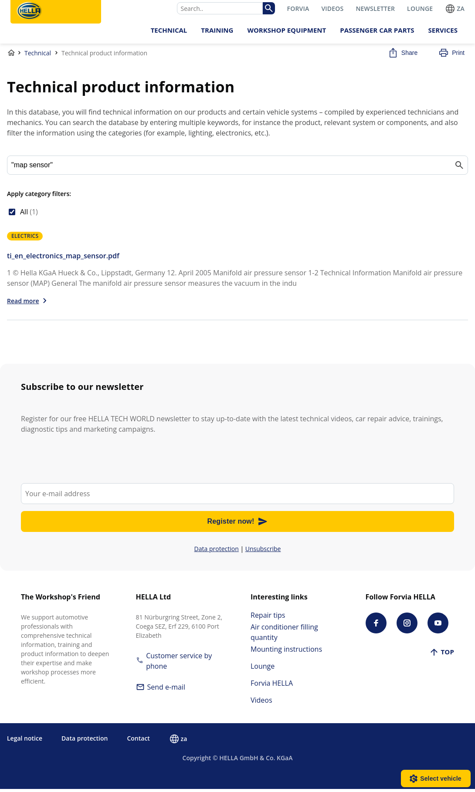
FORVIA (298, 8)
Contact (138, 741)
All (29, 215)
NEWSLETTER (375, 8)
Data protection (216, 552)
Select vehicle (440, 778)
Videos (261, 703)
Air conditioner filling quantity (284, 635)
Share (402, 56)
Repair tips (268, 618)
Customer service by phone (174, 664)
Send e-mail (160, 690)
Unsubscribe (263, 552)
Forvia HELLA (272, 686)
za (455, 8)
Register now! (237, 524)
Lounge (263, 669)
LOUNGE (420, 8)
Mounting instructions (286, 652)
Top (441, 655)
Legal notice (24, 741)
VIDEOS (332, 8)
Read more (23, 304)
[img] (269, 8)
